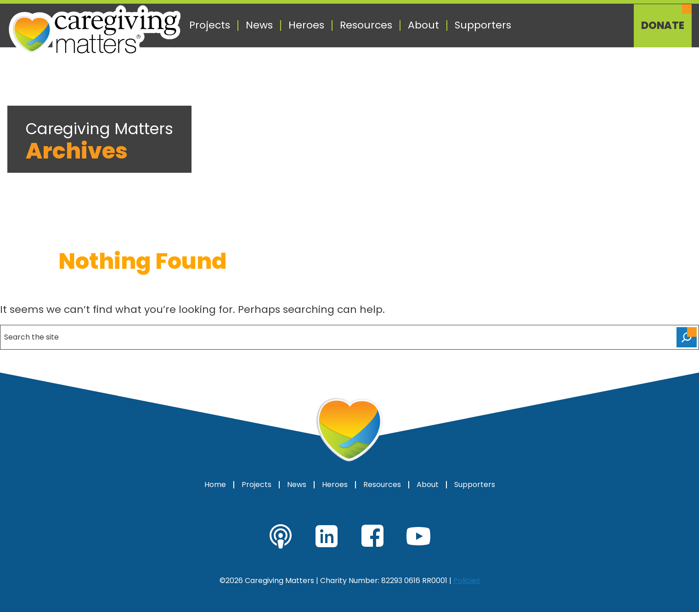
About (423, 25)
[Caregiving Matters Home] (94, 31)
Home (215, 484)
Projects (209, 25)
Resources (366, 25)
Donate (662, 26)
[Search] (686, 337)
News (259, 25)
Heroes (306, 25)
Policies (466, 580)
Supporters (483, 25)
